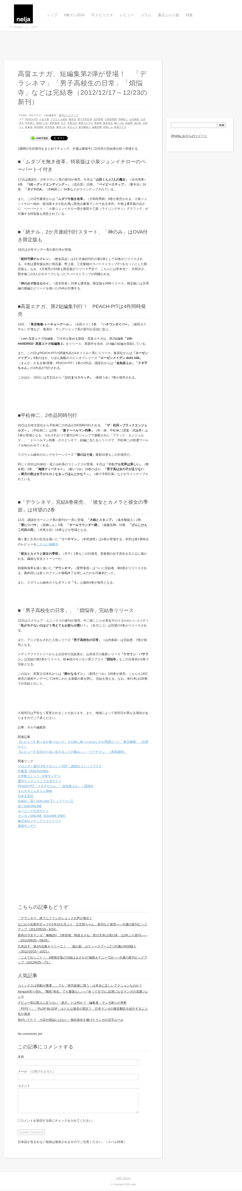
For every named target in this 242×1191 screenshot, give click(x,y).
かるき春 (44, 119)
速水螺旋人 (84, 127)
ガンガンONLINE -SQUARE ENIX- (42, 816)
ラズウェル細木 (58, 119)
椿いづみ (119, 123)
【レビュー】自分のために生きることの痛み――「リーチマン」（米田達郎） (72, 752)
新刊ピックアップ (68, 115)
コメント (24, 1086)
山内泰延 (134, 119)
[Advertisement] (121, 46)
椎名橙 (98, 123)
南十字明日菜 (84, 119)
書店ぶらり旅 (168, 15)
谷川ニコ (72, 127)
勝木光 (72, 119)
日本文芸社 (25, 796)
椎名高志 (108, 123)
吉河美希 (98, 119)
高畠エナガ (120, 127)
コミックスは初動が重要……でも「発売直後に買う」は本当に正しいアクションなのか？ (80, 985)
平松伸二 (30, 123)
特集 (189, 15)
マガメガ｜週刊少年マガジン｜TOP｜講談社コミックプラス (60, 766)
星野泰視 (55, 123)
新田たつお (42, 123)
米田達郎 (39, 127)
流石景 (137, 123)
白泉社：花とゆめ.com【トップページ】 (46, 801)
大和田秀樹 (111, 119)
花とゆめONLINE (30, 806)
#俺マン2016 (74, 15)
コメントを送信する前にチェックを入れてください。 (56, 1120)
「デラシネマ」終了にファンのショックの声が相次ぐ (55, 918)
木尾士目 (72, 123)
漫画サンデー (27, 826)
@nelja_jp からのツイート (189, 136)
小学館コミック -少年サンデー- (39, 776)
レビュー (127, 15)
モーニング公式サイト (33, 811)
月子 (63, 123)
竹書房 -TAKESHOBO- (33, 771)
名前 (21, 1056)
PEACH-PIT (31, 119)
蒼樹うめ (61, 127)
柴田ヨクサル (85, 123)
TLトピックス (102, 15)
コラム (146, 15)
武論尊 (129, 123)
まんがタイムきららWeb (35, 791)
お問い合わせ (123, 1178)
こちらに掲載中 (47, 544)
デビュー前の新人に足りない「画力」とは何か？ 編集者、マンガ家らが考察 (72, 1002)
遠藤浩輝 (97, 127)
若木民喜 (50, 127)
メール (37, 1071)
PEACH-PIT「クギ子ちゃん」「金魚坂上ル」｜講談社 (55, 786)
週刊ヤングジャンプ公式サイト (39, 781)
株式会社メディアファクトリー (39, 821)
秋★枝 (28, 127)
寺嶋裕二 (123, 119)
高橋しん (108, 127)
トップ (52, 15)
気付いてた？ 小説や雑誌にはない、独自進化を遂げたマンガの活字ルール (70, 1020)
